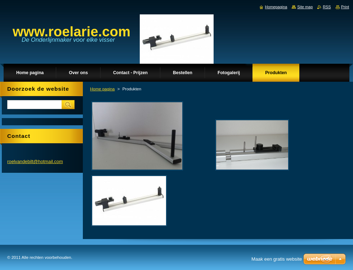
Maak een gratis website (276, 259)
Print (345, 7)
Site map (305, 7)
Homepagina (276, 7)
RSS (327, 7)
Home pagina (102, 89)
